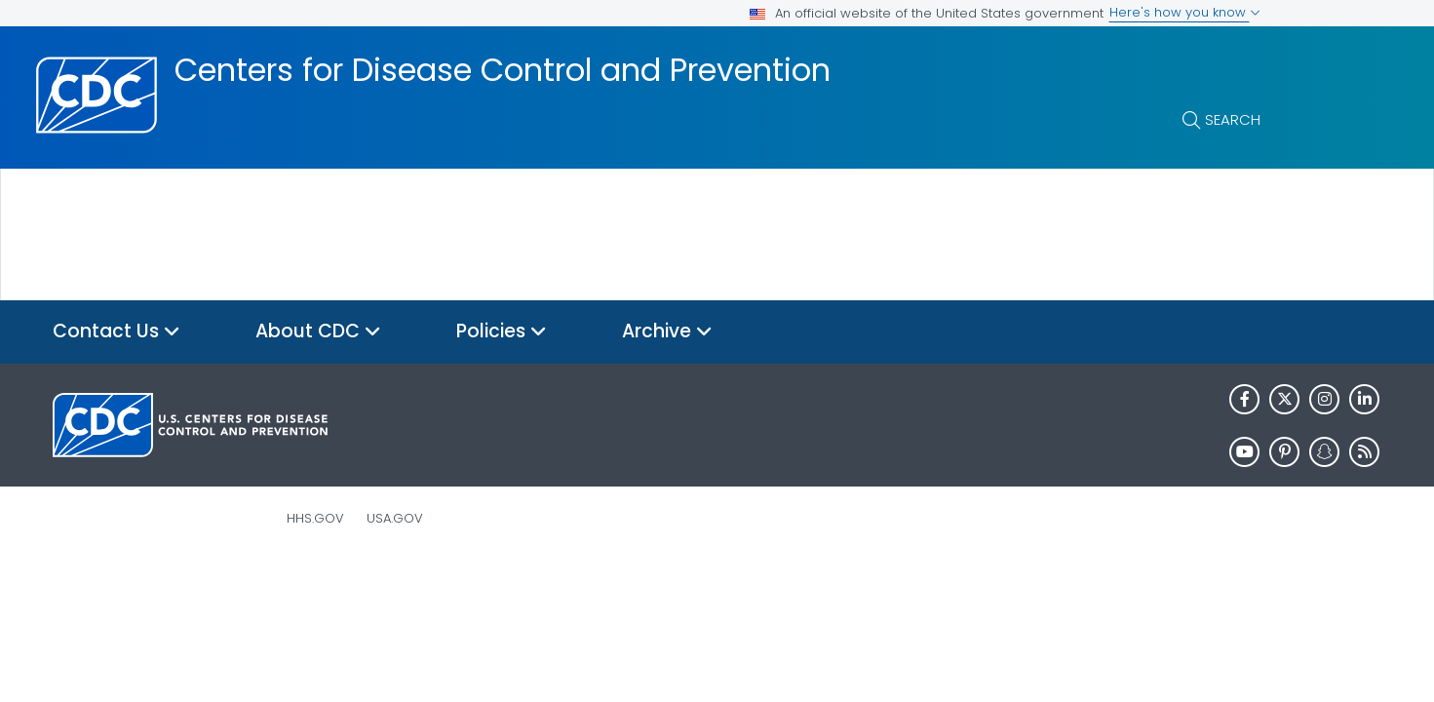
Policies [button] (501, 332)
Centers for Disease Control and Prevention (502, 70)
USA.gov (395, 518)
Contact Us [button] (116, 332)
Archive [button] (667, 332)
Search (1232, 119)
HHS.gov (315, 518)
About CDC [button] (318, 332)
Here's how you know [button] (1184, 12)
